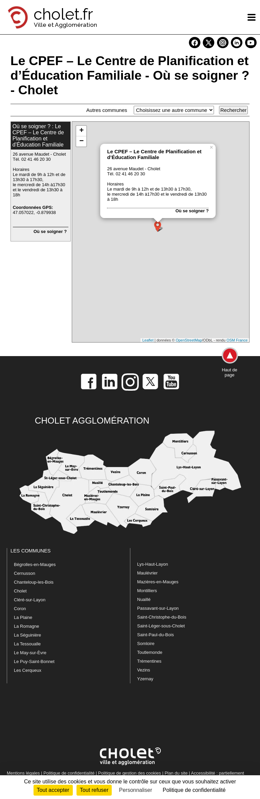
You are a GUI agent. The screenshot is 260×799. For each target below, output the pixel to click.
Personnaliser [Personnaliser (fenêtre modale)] (135, 790)
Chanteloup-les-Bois (33, 582)
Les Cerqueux (27, 670)
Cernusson (24, 573)
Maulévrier (147, 573)
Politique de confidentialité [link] (193, 790)
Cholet (20, 590)
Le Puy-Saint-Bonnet (34, 661)
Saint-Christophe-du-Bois (161, 617)
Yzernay (145, 678)
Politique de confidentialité (68, 773)
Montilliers (147, 590)
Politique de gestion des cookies (129, 773)
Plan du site (176, 773)
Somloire (145, 643)
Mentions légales (23, 773)
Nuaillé (144, 599)
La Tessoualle (27, 643)
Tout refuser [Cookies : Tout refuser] (94, 790)
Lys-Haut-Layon (152, 564)
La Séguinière (27, 635)
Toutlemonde (149, 652)
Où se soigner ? (50, 231)
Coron (20, 608)
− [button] (81, 141)
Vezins (143, 670)
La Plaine (23, 617)
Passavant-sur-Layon (158, 608)
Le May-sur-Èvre (30, 652)
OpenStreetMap (189, 340)
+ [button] (81, 131)
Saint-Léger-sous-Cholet (161, 625)
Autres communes (106, 110)
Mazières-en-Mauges (157, 581)
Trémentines (149, 661)
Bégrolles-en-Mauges (35, 564)
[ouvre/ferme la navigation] (251, 17)
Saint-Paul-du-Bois (155, 634)
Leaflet (147, 340)
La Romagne (26, 626)
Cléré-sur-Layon (29, 599)
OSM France (236, 340)
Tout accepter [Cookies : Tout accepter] (53, 790)
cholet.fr (63, 14)
